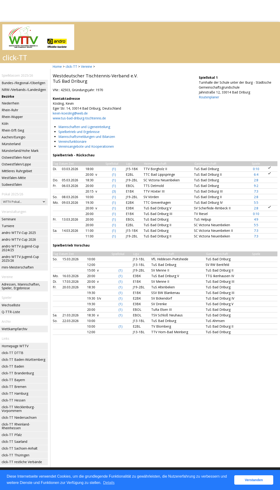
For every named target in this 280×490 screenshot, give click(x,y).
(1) (114, 169)
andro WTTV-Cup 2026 (19, 239)
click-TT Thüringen (15, 455)
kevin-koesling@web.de (70, 113)
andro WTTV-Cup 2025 (19, 232)
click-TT (71, 66)
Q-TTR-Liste (11, 312)
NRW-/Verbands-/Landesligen (24, 89)
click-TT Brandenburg (18, 373)
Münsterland (11, 144)
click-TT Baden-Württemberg (23, 359)
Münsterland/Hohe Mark (20, 150)
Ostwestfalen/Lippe (16, 164)
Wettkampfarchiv (14, 329)
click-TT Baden (13, 366)
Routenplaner (209, 97)
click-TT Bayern (13, 380)
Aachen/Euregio (13, 137)
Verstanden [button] (254, 480)
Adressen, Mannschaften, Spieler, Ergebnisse (21, 286)
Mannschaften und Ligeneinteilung (84, 127)
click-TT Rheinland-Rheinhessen (16, 426)
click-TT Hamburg (15, 393)
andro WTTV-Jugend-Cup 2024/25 (20, 248)
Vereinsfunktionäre (72, 141)
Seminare (9, 219)
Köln (5, 123)
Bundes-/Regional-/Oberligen (23, 83)
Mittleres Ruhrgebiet (17, 171)
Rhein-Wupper (12, 116)
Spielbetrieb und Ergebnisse (79, 131)
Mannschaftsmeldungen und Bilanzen (86, 136)
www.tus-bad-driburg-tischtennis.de (79, 118)
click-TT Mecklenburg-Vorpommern (18, 409)
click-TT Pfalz (12, 435)
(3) (114, 191)
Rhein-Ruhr (10, 110)
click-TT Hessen (13, 400)
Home (57, 66)
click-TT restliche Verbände (22, 462)
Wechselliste (11, 305)
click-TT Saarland (14, 441)
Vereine (86, 66)
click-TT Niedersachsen (19, 417)
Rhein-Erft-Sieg (13, 130)
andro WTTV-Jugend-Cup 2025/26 (20, 258)
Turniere (8, 226)
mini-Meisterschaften (18, 267)
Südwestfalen (12, 184)
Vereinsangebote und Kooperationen (86, 146)
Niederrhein (10, 103)
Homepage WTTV (15, 346)
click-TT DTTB (12, 353)
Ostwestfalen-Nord (16, 157)
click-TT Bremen (14, 386)
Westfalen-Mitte (14, 177)
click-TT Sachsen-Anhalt (20, 448)
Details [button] (109, 483)
